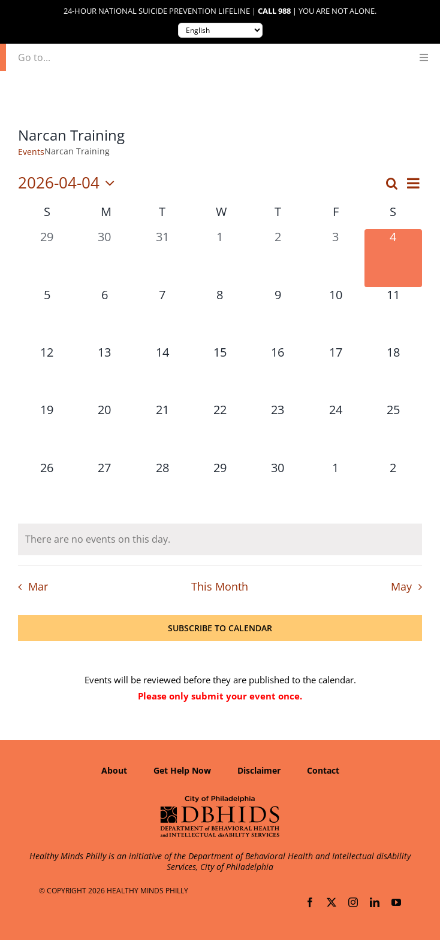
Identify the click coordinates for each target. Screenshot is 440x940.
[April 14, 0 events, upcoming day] (162, 373)
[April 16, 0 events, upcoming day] (277, 373)
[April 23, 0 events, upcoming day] (277, 431)
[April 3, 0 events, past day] (335, 258)
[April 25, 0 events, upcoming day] (393, 431)
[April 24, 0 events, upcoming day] (335, 431)
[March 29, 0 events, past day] (47, 258)
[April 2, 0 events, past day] (277, 258)
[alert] (220, 539)
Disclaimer (259, 770)
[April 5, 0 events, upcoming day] (47, 316)
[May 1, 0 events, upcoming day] (335, 489)
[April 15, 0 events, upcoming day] (220, 373)
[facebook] (310, 902)
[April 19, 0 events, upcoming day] (47, 431)
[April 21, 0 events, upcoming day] (162, 431)
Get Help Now (182, 770)
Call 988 (274, 11)
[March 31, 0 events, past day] (162, 258)
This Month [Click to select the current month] (219, 586)
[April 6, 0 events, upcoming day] (104, 316)
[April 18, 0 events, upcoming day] (393, 373)
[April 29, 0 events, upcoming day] (220, 489)
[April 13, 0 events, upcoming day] (104, 373)
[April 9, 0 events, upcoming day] (277, 316)
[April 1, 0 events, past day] (220, 258)
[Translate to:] (220, 30)
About (114, 770)
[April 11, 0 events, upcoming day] (393, 316)
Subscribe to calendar (220, 628)
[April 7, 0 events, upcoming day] (162, 316)
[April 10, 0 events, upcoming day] (335, 316)
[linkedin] (374, 902)
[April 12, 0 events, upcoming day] (47, 373)
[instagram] (353, 902)
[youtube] (396, 902)
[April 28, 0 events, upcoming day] (162, 489)
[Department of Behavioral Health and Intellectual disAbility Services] (220, 799)
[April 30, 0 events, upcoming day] (277, 489)
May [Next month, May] (401, 586)
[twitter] (331, 902)
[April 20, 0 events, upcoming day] (104, 431)
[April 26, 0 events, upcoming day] (47, 489)
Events (31, 151)
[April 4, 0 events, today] (393, 258)
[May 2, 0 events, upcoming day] (393, 489)
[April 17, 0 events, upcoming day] (335, 373)
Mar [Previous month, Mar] (38, 586)
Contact (323, 770)
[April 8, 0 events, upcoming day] (220, 316)
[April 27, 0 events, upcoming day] (104, 489)
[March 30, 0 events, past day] (104, 258)
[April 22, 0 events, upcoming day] (220, 431)
